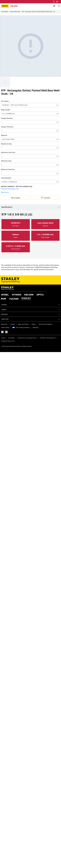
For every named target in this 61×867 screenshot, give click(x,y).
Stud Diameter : (6, 178)
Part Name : (5, 101)
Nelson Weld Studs (15, 11)
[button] (54, 2)
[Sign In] (54, 6)
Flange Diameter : (7, 118)
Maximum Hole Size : (8, 152)
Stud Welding (4, 11)
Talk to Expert (15, 198)
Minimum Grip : (6, 161)
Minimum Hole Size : (8, 169)
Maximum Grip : (6, 144)
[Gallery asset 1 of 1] (5, 82)
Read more (5, 192)
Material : (4, 135)
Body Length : (6, 110)
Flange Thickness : (7, 127)
